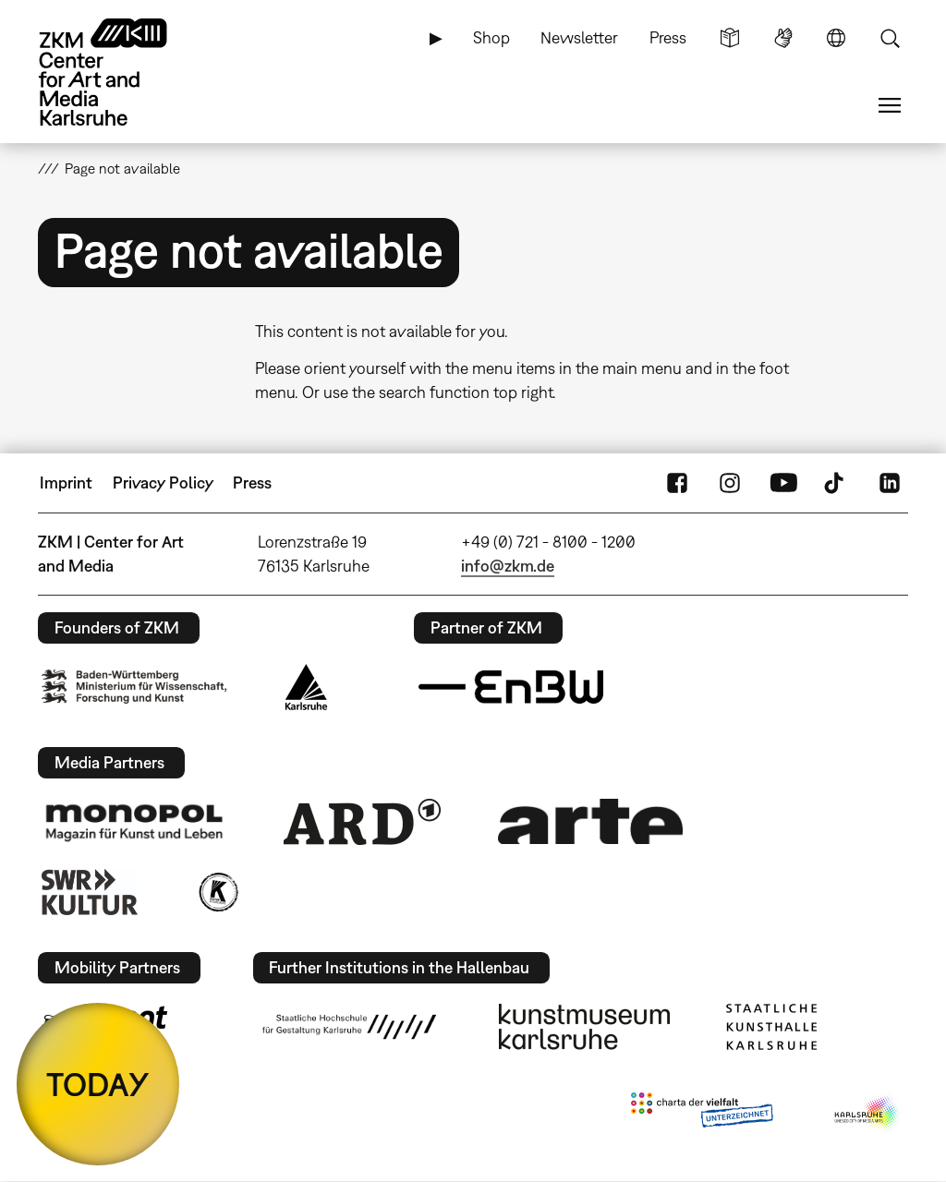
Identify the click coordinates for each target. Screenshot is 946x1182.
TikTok (836, 483)
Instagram (729, 483)
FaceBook (677, 483)
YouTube (783, 483)
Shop (491, 37)
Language (836, 38)
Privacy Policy (163, 482)
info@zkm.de (507, 565)
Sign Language (783, 38)
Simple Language (729, 38)
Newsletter (579, 37)
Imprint (66, 482)
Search (889, 38)
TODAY (98, 1084)
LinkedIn (889, 483)
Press (667, 37)
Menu (889, 105)
